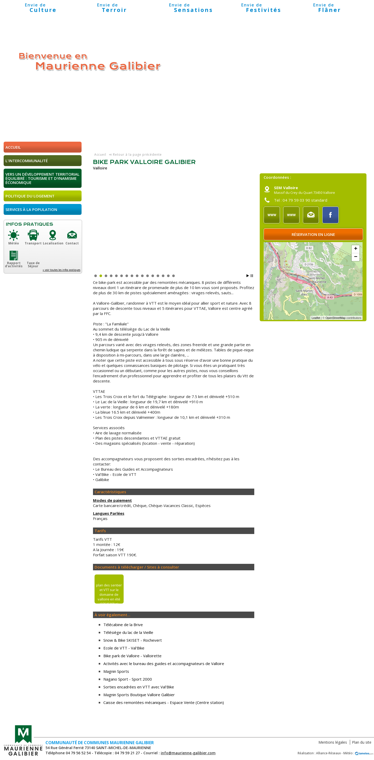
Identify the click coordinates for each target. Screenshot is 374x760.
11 (147, 276)
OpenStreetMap (335, 317)
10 (142, 276)
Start (247, 275)
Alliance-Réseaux (328, 753)
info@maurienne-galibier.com (188, 752)
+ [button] (355, 249)
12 (152, 276)
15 (168, 276)
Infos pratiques (29, 224)
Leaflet (316, 317)
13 (158, 276)
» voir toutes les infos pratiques (61, 270)
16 (173, 276)
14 (163, 276)
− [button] (355, 257)
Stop (252, 275)
